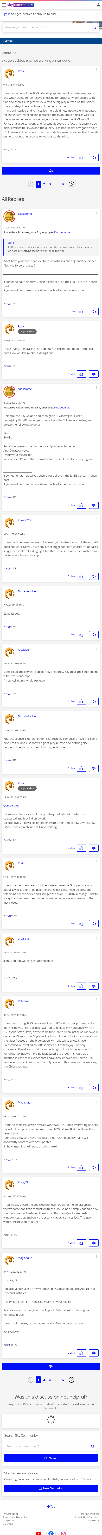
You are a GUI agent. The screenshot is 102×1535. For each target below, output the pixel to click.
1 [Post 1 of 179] (8, 149)
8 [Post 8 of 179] (9, 760)
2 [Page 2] (44, 184)
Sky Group (8, 1524)
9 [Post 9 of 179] (9, 840)
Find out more (62, 232)
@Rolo (11, 243)
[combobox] (46, 27)
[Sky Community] (21, 5)
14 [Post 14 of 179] (9, 1235)
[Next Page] (71, 184)
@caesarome (11, 805)
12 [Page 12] (63, 184)
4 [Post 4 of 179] (9, 497)
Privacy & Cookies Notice (15, 1517)
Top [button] (52, 1506)
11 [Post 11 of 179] (9, 978)
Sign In (97, 5)
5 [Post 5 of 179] (9, 568)
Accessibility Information (87, 1517)
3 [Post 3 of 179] (9, 366)
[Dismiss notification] (97, 14)
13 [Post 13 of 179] (9, 1159)
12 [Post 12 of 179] (9, 1079)
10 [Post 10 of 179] (9, 915)
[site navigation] (4, 5)
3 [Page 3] (50, 184)
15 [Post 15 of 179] (9, 1345)
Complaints (8, 1520)
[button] (97, 69)
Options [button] (6, 52)
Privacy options (10, 1514)
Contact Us (93, 1520)
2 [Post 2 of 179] (9, 303)
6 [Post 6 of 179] (9, 626)
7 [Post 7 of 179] (9, 693)
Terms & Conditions (89, 1514)
